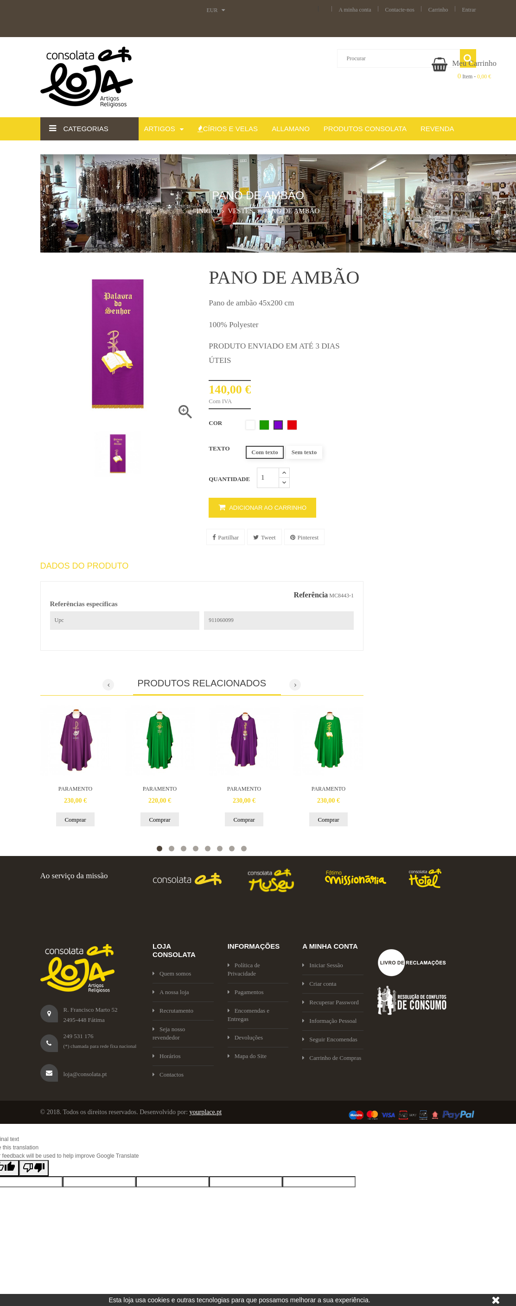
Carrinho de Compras (331, 1057)
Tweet (264, 537)
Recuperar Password (330, 1002)
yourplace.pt (206, 1112)
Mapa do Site (247, 1055)
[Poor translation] (34, 1168)
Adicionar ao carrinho (262, 507)
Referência (311, 595)
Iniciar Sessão (322, 965)
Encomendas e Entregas (248, 1014)
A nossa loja (171, 992)
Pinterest (304, 537)
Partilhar (225, 537)
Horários (167, 1055)
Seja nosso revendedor (169, 1033)
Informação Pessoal (329, 1020)
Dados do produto (84, 566)
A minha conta (355, 9)
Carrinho (438, 9)
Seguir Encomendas (329, 1039)
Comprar (75, 819)
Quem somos (172, 973)
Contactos (168, 1074)
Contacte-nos (399, 9)
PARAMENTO (75, 789)
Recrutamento (173, 1010)
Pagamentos (246, 992)
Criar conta (319, 983)
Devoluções (245, 1037)
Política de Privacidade (244, 969)
